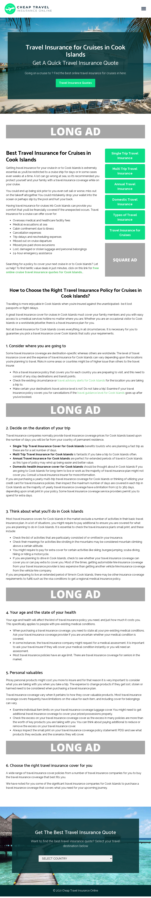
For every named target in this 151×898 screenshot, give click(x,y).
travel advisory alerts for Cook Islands (81, 382)
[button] (144, 9)
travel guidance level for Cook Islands (101, 394)
